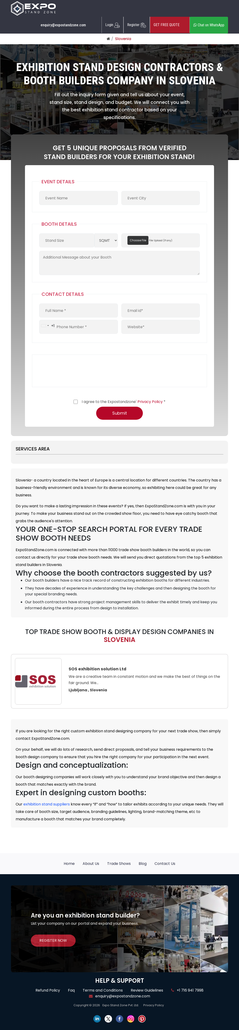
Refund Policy (47, 990)
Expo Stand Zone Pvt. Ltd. (120, 1005)
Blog (143, 863)
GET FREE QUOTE (170, 25)
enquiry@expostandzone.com (63, 25)
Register (136, 25)
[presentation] (74, 371)
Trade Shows (119, 863)
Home (69, 863)
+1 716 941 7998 (187, 990)
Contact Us (165, 863)
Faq (71, 990)
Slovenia (123, 38)
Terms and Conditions (103, 990)
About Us (91, 863)
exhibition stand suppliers (46, 804)
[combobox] (47, 326)
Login (112, 25)
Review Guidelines (147, 990)
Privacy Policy (150, 401)
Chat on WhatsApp (208, 25)
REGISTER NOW (53, 940)
